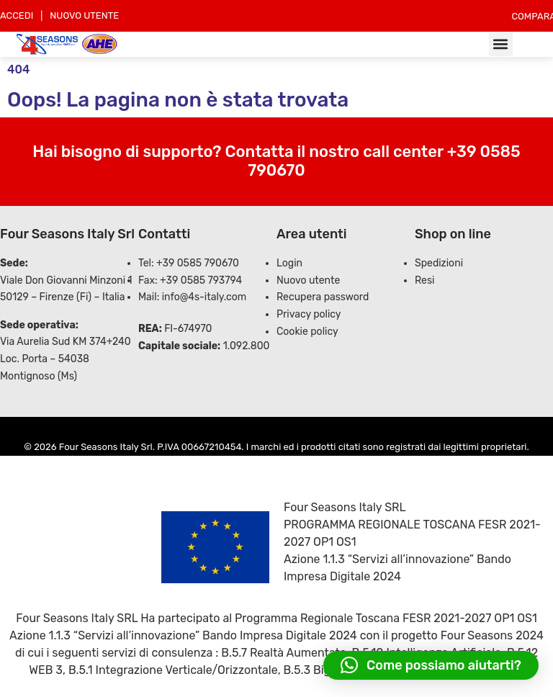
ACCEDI (16, 15)
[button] (501, 44)
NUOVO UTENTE (84, 15)
